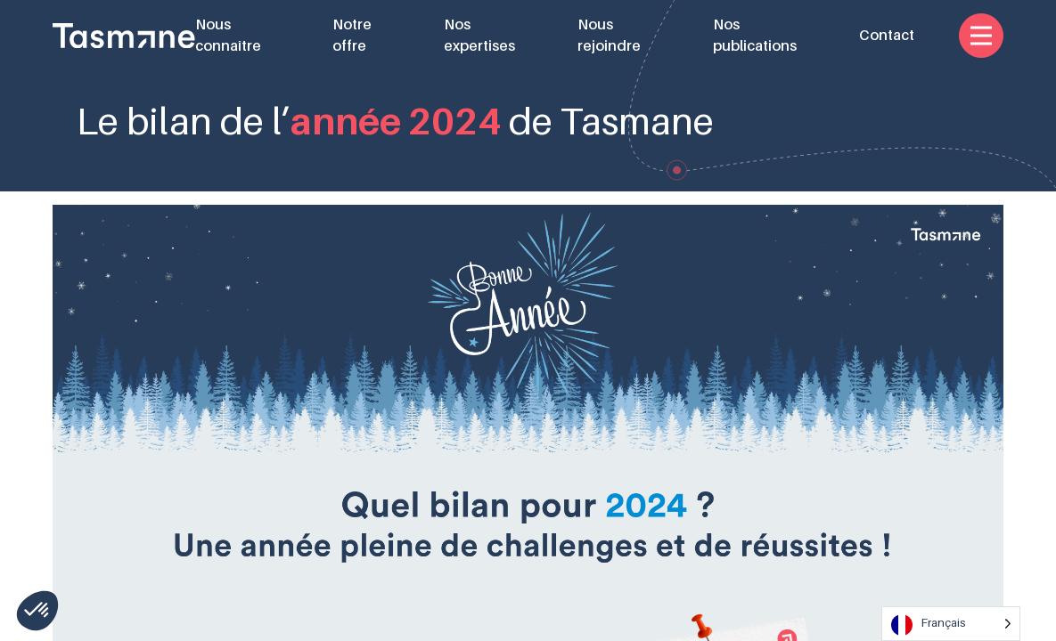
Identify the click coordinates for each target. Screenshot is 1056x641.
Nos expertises (479, 35)
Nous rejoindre (609, 35)
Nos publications (755, 35)
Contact (886, 36)
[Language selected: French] (950, 623)
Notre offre (352, 35)
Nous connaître (228, 35)
